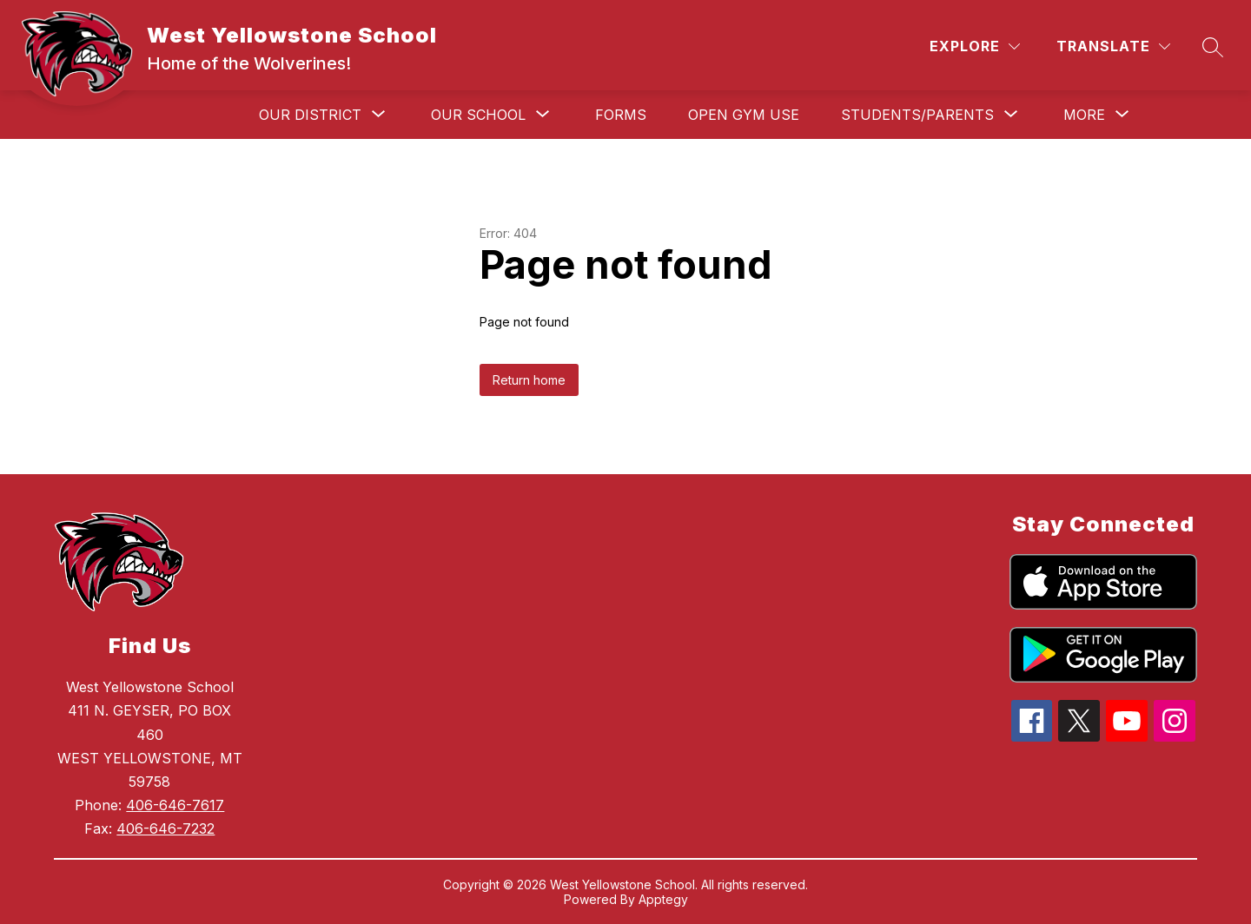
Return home (529, 380)
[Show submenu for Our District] (310, 114)
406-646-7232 (165, 828)
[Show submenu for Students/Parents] (917, 114)
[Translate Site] (1113, 46)
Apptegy (663, 899)
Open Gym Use (743, 114)
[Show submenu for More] (1084, 114)
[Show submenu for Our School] (478, 114)
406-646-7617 (175, 805)
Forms (620, 114)
